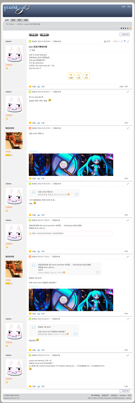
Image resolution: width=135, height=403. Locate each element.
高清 (33, 50)
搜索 (13, 20)
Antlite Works (14, 395)
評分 (86, 78)
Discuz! (13, 398)
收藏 (71, 78)
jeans (125, 28)
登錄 (129, 7)
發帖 (44, 35)
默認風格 (121, 28)
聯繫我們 (105, 395)
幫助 (19, 20)
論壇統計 (114, 395)
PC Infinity (10, 24)
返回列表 (125, 34)
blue (123, 28)
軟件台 (20, 24)
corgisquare (130, 28)
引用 (42, 87)
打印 (108, 41)
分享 (78, 78)
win (44, 55)
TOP (126, 87)
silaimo (8, 41)
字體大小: (116, 41)
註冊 (123, 7)
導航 (26, 20)
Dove (128, 28)
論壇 (7, 20)
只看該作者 (57, 41)
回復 (34, 35)
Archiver (123, 395)
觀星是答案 (10, 128)
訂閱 (121, 87)
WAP (129, 395)
